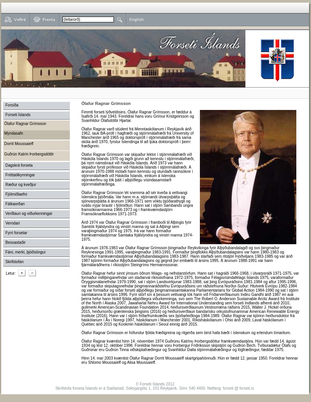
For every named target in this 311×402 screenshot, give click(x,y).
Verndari (12, 223)
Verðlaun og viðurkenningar (28, 213)
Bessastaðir (15, 242)
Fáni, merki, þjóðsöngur (25, 252)
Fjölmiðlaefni (16, 194)
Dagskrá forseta (19, 165)
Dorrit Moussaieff (18, 144)
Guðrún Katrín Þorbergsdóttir (29, 154)
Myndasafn (13, 133)
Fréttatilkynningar (20, 175)
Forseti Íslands (17, 115)
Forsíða (12, 105)
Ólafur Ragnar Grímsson (25, 124)
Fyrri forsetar (16, 233)
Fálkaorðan (15, 204)
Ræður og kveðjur (20, 184)
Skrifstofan (14, 262)
